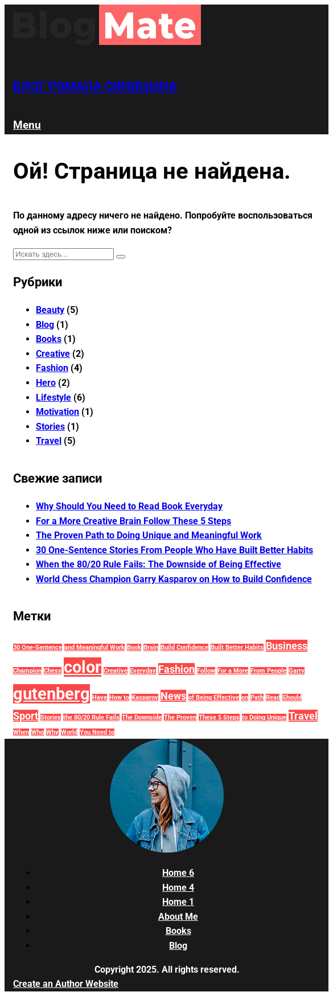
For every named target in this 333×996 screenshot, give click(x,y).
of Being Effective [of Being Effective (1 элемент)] (213, 697)
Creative (53, 353)
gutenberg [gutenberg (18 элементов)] (51, 693)
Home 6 (178, 872)
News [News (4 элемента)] (173, 696)
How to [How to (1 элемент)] (119, 697)
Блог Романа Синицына (95, 86)
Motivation (57, 411)
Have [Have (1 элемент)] (99, 697)
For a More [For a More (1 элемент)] (232, 670)
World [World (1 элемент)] (69, 732)
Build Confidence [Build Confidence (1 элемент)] (184, 647)
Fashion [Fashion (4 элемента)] (176, 669)
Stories (50, 426)
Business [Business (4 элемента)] (286, 646)
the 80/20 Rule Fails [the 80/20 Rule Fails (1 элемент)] (91, 717)
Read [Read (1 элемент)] (273, 697)
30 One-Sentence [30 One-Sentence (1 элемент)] (37, 647)
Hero (46, 382)
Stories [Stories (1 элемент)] (50, 717)
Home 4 (178, 887)
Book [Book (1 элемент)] (134, 647)
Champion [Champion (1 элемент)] (27, 670)
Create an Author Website (65, 983)
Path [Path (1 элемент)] (257, 697)
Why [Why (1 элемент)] (52, 732)
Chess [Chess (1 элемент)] (52, 670)
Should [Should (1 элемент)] (292, 697)
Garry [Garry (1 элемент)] (297, 670)
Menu (27, 124)
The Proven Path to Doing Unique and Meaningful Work (149, 535)
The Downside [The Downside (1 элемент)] (142, 717)
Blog (45, 324)
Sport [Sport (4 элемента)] (25, 716)
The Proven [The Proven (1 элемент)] (180, 717)
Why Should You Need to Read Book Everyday (129, 506)
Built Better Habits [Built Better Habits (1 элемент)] (237, 647)
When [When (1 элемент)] (21, 732)
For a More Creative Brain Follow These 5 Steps (133, 521)
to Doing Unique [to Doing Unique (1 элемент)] (264, 717)
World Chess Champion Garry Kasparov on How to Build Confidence (174, 579)
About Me (178, 916)
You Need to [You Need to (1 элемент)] (97, 732)
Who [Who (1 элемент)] (37, 732)
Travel (48, 440)
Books (48, 339)
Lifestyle (53, 397)
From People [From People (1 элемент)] (268, 670)
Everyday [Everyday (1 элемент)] (143, 670)
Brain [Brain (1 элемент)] (150, 647)
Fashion (52, 368)
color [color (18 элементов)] (82, 667)
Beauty (50, 309)
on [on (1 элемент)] (244, 697)
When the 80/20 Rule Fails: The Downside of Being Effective (158, 564)
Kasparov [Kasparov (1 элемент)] (144, 697)
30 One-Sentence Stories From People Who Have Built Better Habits (174, 550)
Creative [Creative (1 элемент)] (116, 670)
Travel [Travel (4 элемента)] (303, 716)
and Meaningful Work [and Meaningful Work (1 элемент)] (94, 647)
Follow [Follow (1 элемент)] (206, 670)
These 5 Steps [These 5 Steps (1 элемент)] (219, 717)
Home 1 (178, 901)
